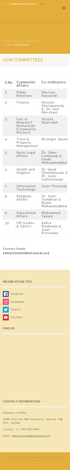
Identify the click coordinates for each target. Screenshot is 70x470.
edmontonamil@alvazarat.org (26, 252)
